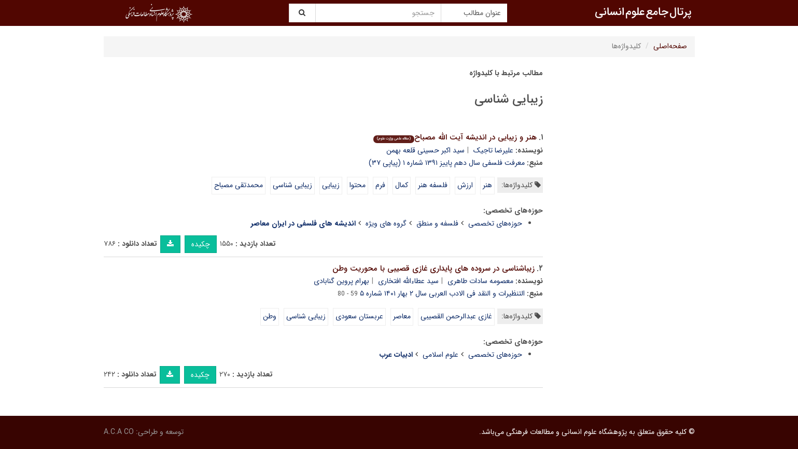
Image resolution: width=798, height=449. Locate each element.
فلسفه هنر (432, 185)
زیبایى (331, 185)
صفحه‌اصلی (670, 46)
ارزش (465, 185)
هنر (487, 185)
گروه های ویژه (386, 223)
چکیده (200, 244)
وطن (269, 316)
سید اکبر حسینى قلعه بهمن (425, 150)
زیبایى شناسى (292, 185)
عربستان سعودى (359, 316)
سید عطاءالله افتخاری (408, 281)
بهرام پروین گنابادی (341, 281)
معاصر (402, 316)
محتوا (357, 185)
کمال (401, 185)
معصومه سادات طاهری (480, 281)
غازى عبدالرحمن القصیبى (456, 316)
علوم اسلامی (440, 354)
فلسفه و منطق (437, 223)
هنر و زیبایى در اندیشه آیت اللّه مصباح (455, 137)
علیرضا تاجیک (493, 150)
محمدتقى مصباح (238, 185)
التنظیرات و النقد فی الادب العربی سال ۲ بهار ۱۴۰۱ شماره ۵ (442, 293)
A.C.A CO (119, 432)
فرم (380, 185)
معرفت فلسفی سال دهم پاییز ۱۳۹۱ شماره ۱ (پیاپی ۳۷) (447, 163)
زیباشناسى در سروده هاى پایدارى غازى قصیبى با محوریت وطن (433, 268)
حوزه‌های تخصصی (495, 223)
